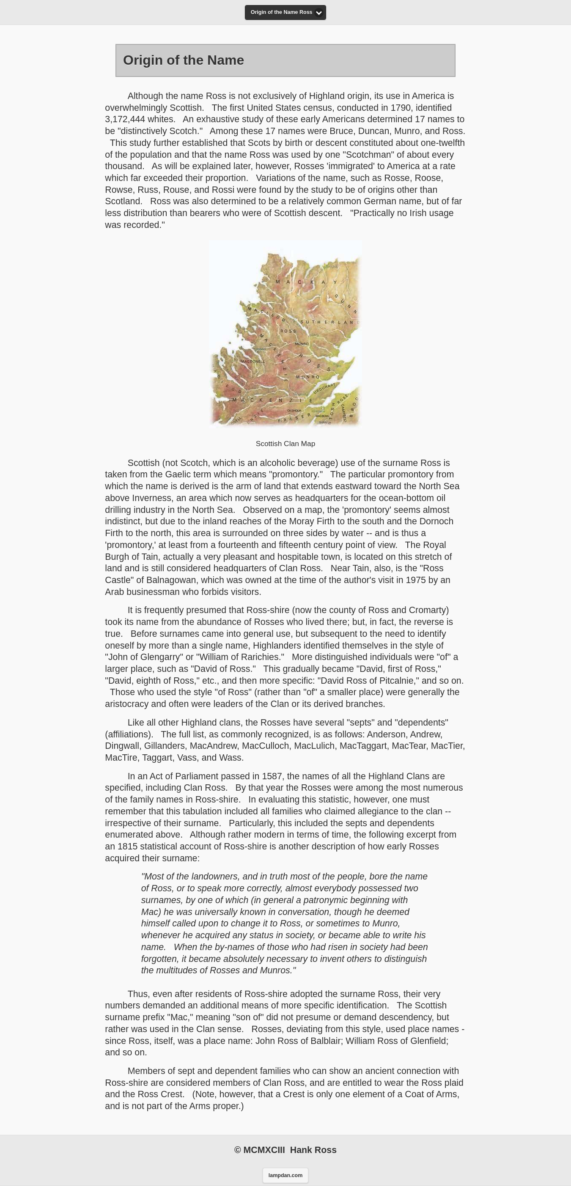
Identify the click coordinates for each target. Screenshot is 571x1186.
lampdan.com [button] (286, 1175)
